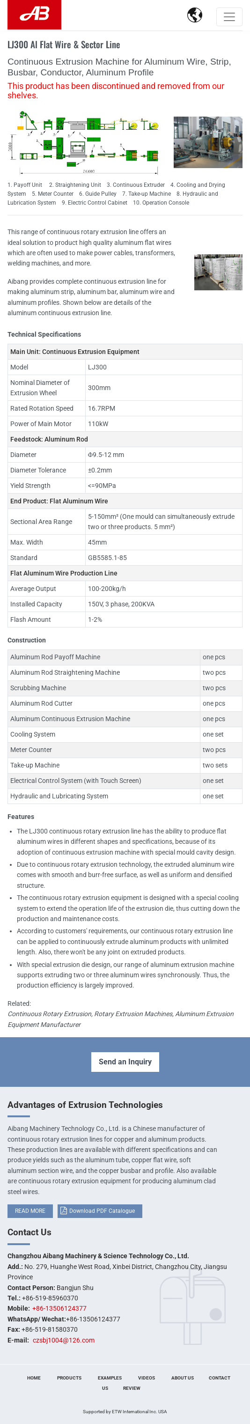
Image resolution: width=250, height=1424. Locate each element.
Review (131, 1388)
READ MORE (30, 1211)
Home (34, 1377)
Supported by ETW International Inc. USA (125, 1411)
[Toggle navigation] (229, 16)
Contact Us (29, 1232)
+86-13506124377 (59, 1308)
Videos (146, 1377)
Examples (110, 1377)
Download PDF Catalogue (102, 1211)
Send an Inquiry (125, 1061)
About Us (182, 1377)
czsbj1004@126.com (64, 1340)
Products (69, 1377)
